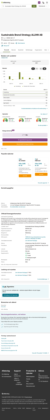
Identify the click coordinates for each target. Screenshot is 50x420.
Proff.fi (23, 408)
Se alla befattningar (43, 279)
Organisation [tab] (38, 50)
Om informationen (6, 376)
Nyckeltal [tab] (20, 50)
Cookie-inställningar (19, 383)
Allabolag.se (28, 408)
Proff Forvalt (34, 409)
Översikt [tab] (6, 50)
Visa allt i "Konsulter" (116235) (40, 353)
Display (28, 379)
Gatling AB (3, 338)
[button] (39, 2)
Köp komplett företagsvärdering (25, 144)
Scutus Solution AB (6, 348)
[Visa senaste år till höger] (37, 68)
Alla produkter (30, 383)
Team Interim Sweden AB (7, 341)
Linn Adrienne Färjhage (31, 240)
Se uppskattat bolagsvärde (25, 139)
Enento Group (28, 397)
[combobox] (18, 6)
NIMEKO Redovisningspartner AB (9, 350)
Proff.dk (19, 408)
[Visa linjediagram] (41, 68)
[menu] (47, 2)
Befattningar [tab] (29, 50)
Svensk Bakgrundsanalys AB (8, 343)
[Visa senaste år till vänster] (33, 68)
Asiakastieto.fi (45, 408)
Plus (27, 381)
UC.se (39, 408)
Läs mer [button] (25, 175)
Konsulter (3, 306)
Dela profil (5, 45)
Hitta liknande (20, 43)
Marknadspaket (30, 376)
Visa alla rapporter (43, 183)
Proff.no (15, 408)
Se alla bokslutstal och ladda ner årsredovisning (34, 108)
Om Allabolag (5, 374)
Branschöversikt (30, 386)
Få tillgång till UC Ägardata (10, 295)
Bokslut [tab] (13, 50)
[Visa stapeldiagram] (44, 68)
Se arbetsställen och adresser (17, 206)
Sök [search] (34, 6)
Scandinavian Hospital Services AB (9, 345)
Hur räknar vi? (44, 114)
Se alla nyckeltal (43, 125)
